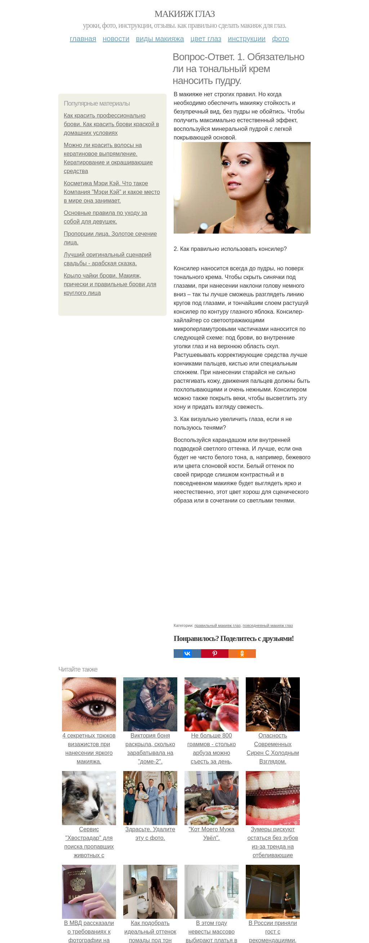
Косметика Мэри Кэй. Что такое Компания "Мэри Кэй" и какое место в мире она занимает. (112, 192)
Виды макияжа (160, 39)
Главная (83, 39)
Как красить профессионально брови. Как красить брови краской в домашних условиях (111, 124)
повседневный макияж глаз (268, 625)
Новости (116, 39)
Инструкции (247, 39)
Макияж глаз (185, 14)
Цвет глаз (206, 39)
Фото (280, 39)
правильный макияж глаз (218, 625)
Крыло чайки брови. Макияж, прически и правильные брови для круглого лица (110, 284)
